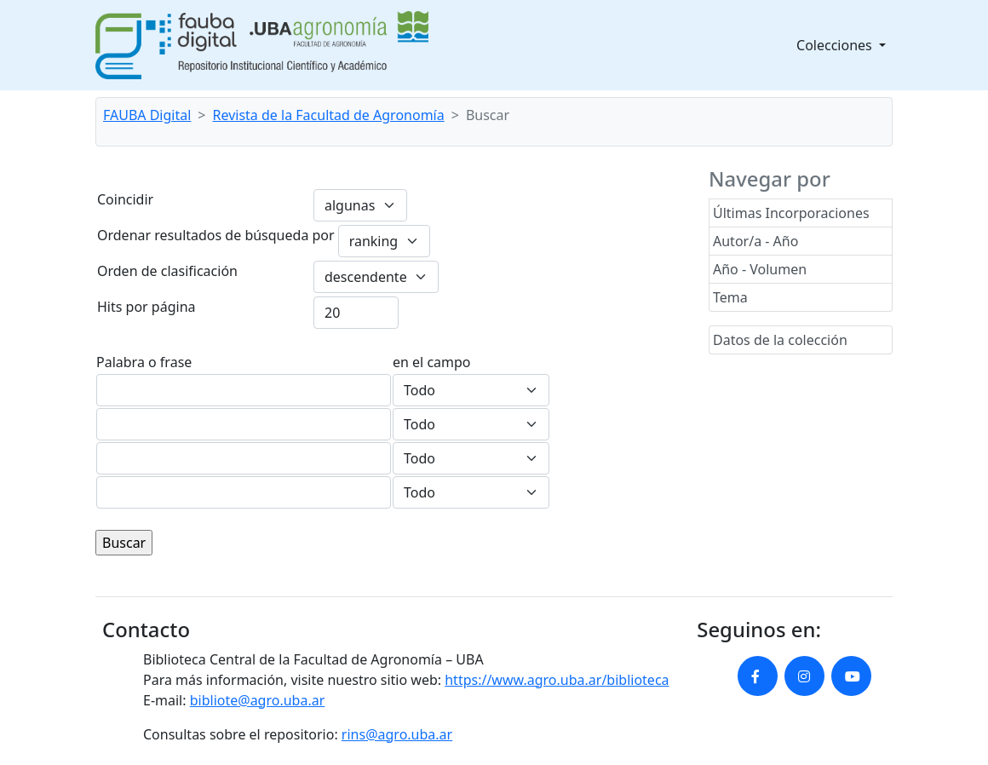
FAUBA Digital (147, 115)
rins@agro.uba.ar (397, 734)
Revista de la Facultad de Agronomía (329, 115)
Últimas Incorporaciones (791, 213)
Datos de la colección (780, 340)
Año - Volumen (760, 269)
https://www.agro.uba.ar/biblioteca (557, 679)
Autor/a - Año (755, 241)
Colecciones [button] (836, 45)
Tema (730, 297)
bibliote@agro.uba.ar (257, 700)
